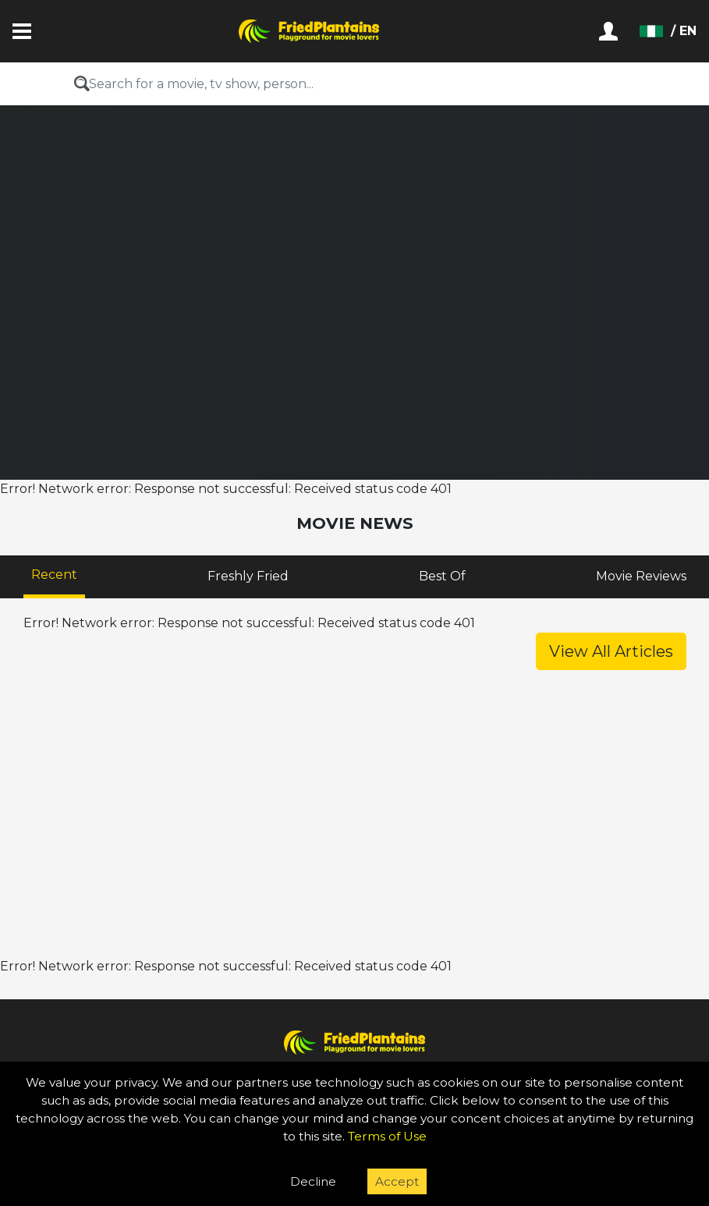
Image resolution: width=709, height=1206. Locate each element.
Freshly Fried (248, 576)
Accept (397, 1181)
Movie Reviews (641, 576)
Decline (313, 1181)
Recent (54, 574)
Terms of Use (387, 1136)
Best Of (442, 576)
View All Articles (611, 651)
